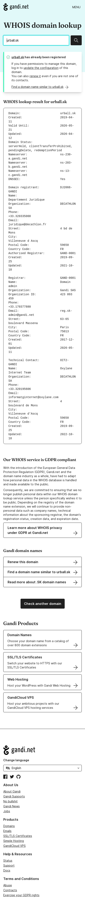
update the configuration (41, 68)
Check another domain (42, 604)
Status (7, 860)
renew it (35, 76)
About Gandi (12, 791)
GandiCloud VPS (14, 845)
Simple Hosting (13, 841)
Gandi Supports (14, 796)
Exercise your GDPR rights (21, 895)
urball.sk (17, 57)
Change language (16, 760)
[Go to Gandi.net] (16, 7)
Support (9, 865)
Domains (9, 826)
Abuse (7, 885)
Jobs (6, 811)
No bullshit (10, 801)
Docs (6, 870)
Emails (7, 831)
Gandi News (11, 806)
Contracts (10, 890)
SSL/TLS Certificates (17, 836)
